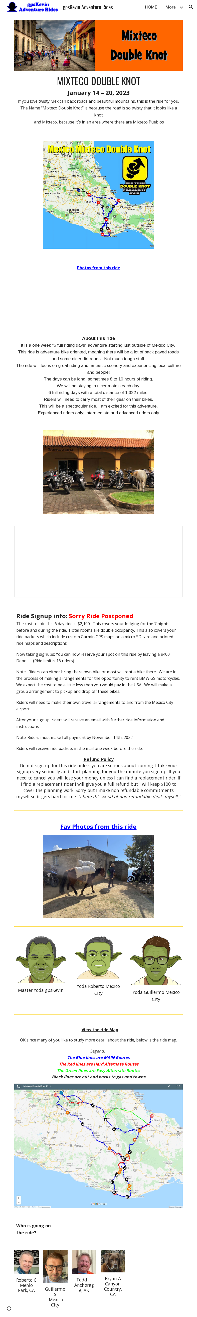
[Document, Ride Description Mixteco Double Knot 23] (98, 561)
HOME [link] (151, 7)
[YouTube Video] (98, 298)
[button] (191, 7)
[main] (98, 100)
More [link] (170, 7)
